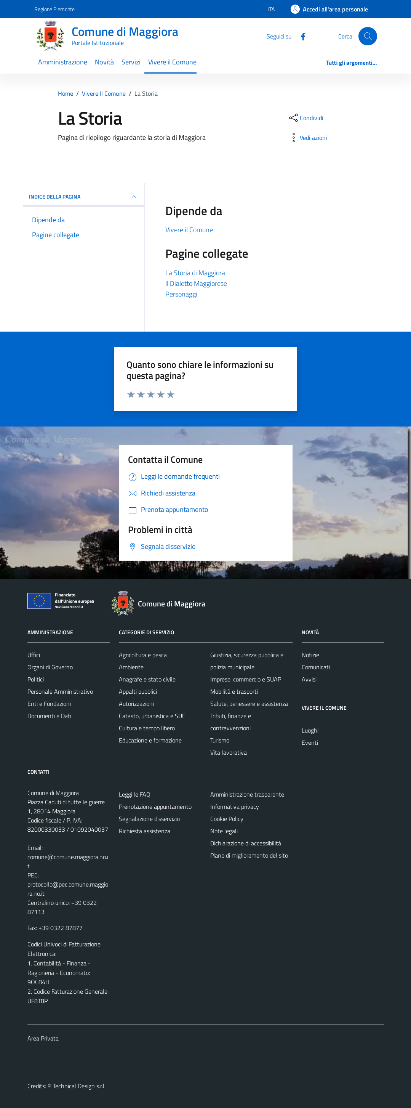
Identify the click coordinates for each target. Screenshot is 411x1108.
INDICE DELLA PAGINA (84, 196)
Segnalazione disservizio (149, 818)
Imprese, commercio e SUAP (245, 679)
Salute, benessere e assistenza (249, 703)
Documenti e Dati (49, 715)
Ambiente (131, 667)
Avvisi (309, 679)
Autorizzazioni (136, 703)
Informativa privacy (234, 806)
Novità (104, 62)
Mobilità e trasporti (234, 691)
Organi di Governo (50, 667)
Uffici (33, 654)
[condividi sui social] (305, 118)
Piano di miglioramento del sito (249, 855)
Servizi (131, 62)
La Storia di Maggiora (195, 273)
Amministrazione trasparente (247, 794)
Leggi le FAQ (134, 794)
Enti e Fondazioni (49, 703)
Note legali (224, 830)
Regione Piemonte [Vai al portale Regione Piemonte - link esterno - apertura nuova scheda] (54, 9)
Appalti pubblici (138, 691)
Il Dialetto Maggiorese (196, 283)
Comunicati (316, 667)
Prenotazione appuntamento (155, 806)
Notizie (310, 654)
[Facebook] (300, 35)
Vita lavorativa (228, 752)
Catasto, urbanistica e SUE (152, 715)
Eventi (310, 742)
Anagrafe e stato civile (147, 679)
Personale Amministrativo (60, 691)
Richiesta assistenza (144, 830)
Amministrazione (62, 62)
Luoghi (310, 730)
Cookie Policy (226, 818)
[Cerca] (367, 36)
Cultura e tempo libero (147, 728)
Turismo (219, 740)
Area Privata (43, 1038)
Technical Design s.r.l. (79, 1085)
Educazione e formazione (150, 740)
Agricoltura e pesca (143, 654)
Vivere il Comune (172, 62)
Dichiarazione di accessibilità (245, 843)
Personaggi (181, 294)
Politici (35, 679)
